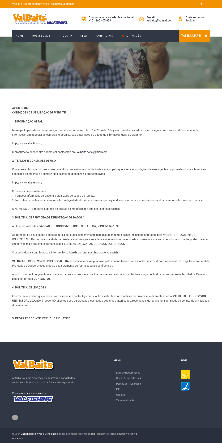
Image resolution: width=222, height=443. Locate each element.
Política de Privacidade (128, 383)
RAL (118, 389)
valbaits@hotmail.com (160, 20)
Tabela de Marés (125, 400)
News (84, 35)
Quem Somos (41, 35)
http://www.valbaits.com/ (27, 143)
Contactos (104, 35)
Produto (65, 35)
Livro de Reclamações (128, 372)
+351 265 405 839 (100, 20)
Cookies (120, 394)
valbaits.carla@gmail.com (92, 152)
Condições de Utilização (129, 378)
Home (20, 35)
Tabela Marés (191, 35)
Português (131, 35)
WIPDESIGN (17, 438)
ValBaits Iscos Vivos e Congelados (39, 433)
